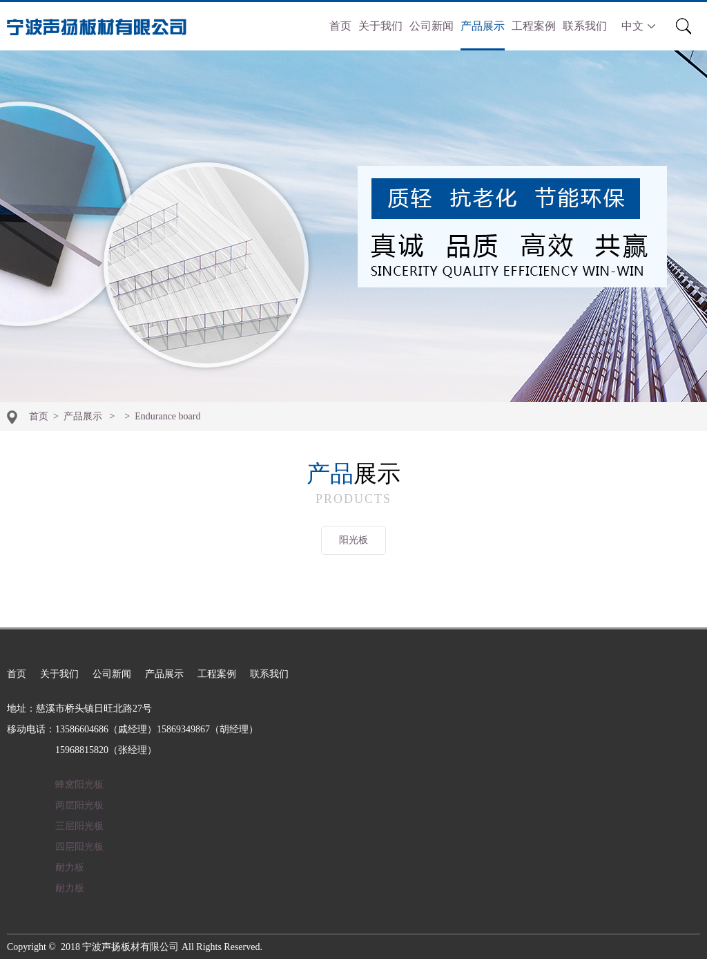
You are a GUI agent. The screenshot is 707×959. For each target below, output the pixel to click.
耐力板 (69, 867)
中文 (638, 26)
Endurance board (167, 416)
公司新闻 (431, 26)
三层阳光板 (79, 826)
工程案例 (534, 26)
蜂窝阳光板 (79, 784)
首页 (340, 26)
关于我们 (380, 26)
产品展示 (483, 26)
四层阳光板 (79, 847)
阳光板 (353, 540)
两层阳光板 (79, 805)
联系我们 (585, 26)
